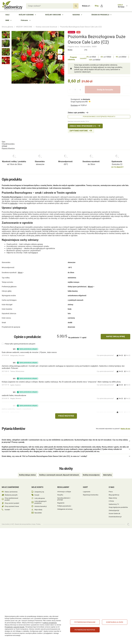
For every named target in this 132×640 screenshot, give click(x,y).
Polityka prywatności (64, 503)
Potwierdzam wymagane (84, 622)
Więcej (20, 276)
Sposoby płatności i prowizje (63, 495)
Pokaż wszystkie (66, 416)
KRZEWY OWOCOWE (24, 27)
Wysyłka (60, 491)
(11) (85, 50)
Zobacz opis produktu (76, 113)
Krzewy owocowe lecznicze (46, 27)
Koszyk (36, 492)
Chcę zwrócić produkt (12, 500)
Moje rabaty (38, 506)
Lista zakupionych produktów (40, 499)
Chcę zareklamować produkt (11, 496)
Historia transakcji (40, 503)
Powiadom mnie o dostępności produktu (99, 116)
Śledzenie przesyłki (11, 492)
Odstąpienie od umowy (64, 506)
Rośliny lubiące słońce (27, 472)
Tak (120, 355)
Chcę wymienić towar (12, 503)
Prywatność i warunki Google (14, 627)
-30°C (65, 154)
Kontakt (7, 506)
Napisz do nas (125, 429)
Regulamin (60, 500)
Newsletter (38, 509)
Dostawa (74, 105)
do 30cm (91, 154)
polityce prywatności (50, 623)
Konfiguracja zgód (114, 622)
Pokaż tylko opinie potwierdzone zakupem (20, 344)
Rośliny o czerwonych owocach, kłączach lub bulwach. (59, 472)
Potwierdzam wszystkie (85, 630)
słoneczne (40, 154)
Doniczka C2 (117, 154)
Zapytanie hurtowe (79, 131)
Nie (127, 355)
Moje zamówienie (10, 484)
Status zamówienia (11, 488)
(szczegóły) (83, 58)
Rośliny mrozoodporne (91, 472)
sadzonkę (14, 201)
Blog (97, 6)
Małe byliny (107, 472)
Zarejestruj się (39, 488)
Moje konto (37, 484)
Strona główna (7, 27)
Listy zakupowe (39, 495)
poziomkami (47, 227)
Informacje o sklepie (64, 488)
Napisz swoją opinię (115, 337)
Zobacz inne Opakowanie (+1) (83, 126)
